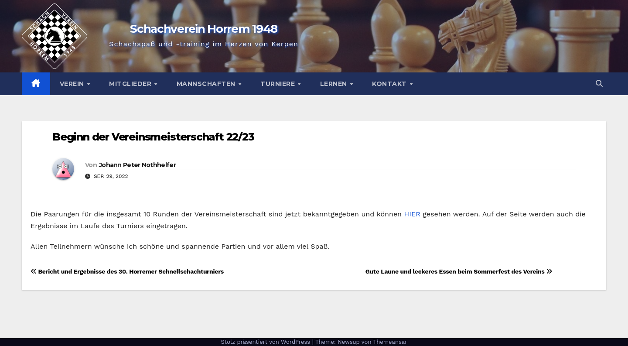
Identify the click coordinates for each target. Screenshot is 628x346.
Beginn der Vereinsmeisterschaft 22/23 (153, 136)
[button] (599, 83)
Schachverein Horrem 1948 (203, 29)
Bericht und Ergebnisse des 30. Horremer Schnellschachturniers (127, 271)
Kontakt (390, 84)
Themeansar (390, 342)
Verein (73, 84)
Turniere (278, 84)
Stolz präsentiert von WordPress (266, 342)
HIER (412, 214)
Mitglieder (131, 84)
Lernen (334, 84)
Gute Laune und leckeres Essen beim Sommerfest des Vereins (458, 271)
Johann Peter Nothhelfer (137, 165)
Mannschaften (207, 84)
